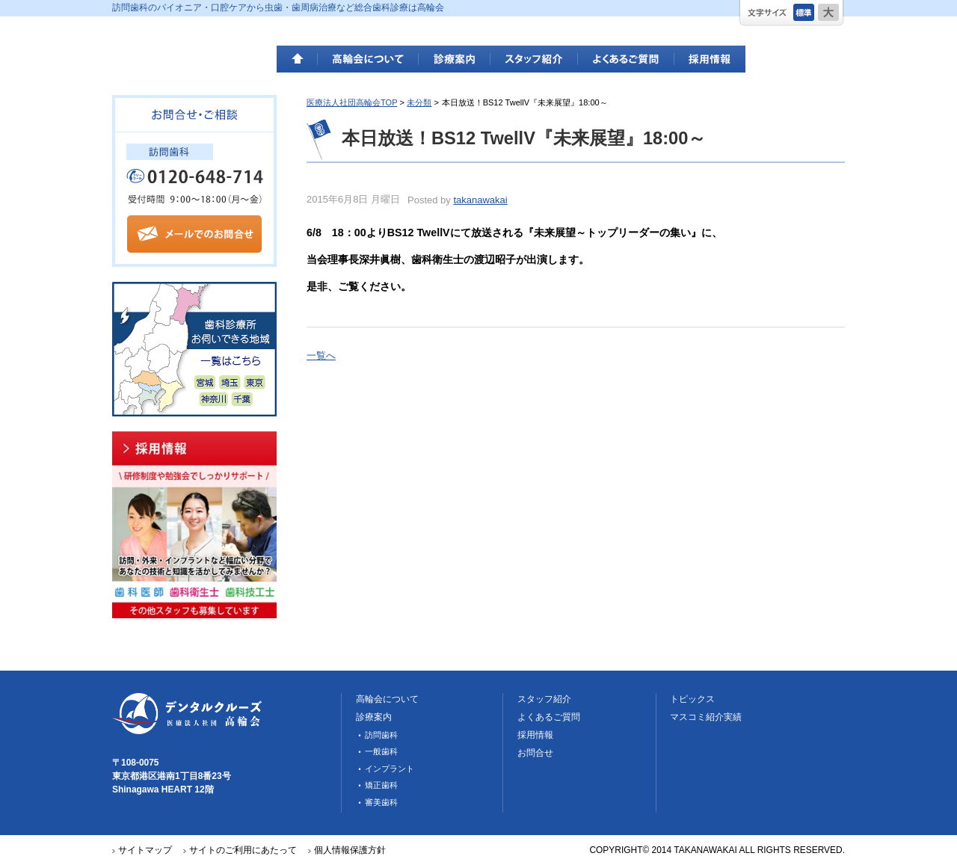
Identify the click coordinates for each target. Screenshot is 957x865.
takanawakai (480, 200)
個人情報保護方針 (350, 850)
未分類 (419, 102)
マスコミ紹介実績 (706, 717)
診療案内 (454, 59)
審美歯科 (381, 802)
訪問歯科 (381, 734)
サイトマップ (145, 850)
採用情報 (709, 59)
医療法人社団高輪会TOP (352, 102)
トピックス (692, 699)
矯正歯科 (381, 785)
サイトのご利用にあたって (243, 850)
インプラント (389, 768)
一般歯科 (381, 751)
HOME (297, 59)
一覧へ (321, 355)
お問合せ (535, 753)
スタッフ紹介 (534, 59)
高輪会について (368, 59)
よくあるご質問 (626, 59)
